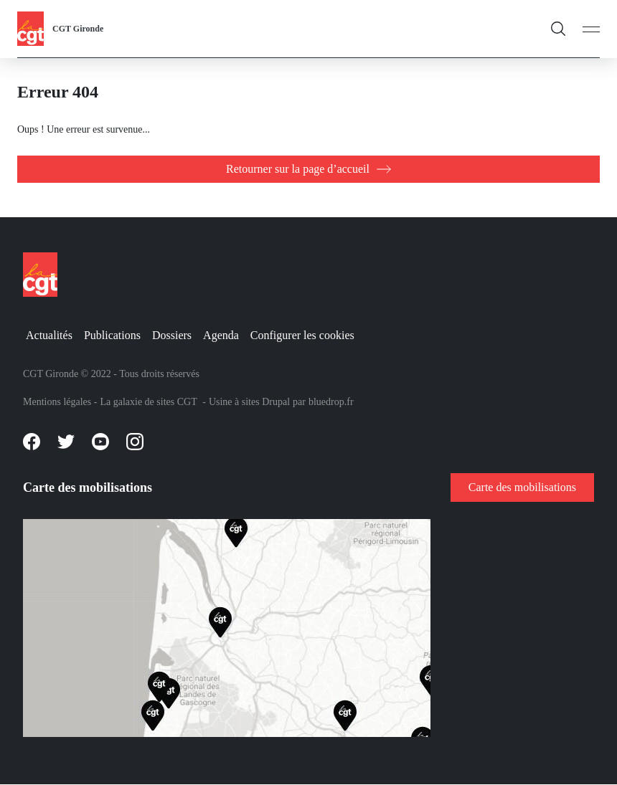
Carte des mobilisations (522, 487)
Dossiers (172, 335)
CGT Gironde (77, 29)
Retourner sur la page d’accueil (297, 169)
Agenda (221, 335)
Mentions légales (57, 401)
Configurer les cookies (302, 335)
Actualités (49, 335)
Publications (112, 335)
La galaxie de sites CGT (148, 401)
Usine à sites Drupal (249, 401)
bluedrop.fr (331, 401)
